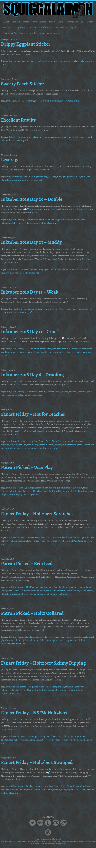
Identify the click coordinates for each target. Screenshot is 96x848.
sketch (35, 222)
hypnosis (14, 352)
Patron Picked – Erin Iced (27, 563)
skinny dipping (78, 690)
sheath (75, 136)
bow (28, 219)
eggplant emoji (34, 61)
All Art (6, 21)
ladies (14, 222)
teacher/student (31, 448)
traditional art (45, 222)
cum (26, 176)
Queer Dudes (87, 21)
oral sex (50, 739)
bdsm (13, 219)
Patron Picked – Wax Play (27, 467)
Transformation (46, 27)
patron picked (69, 491)
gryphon (71, 176)
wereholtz (48, 593)
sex (19, 180)
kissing (35, 444)
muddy (4, 272)
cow (54, 348)
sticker (75, 61)
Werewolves (61, 27)
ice (47, 590)
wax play (31, 494)
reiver (88, 308)
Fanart (52, 21)
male (46, 136)
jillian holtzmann (18, 444)
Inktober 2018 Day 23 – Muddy (31, 242)
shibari (27, 222)
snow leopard (86, 136)
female (54, 219)
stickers (82, 61)
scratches (62, 540)
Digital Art (74, 27)
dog (45, 176)
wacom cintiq (72, 100)
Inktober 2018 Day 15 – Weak (29, 292)
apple (13, 308)
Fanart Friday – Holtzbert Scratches (37, 513)
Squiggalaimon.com (49, 32)
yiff (26, 140)
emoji (44, 61)
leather (37, 789)
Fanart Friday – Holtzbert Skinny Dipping (43, 663)
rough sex (44, 540)
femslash (82, 348)
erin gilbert (33, 441)
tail (2, 140)
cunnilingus (33, 736)
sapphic (86, 444)
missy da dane (76, 269)
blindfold (30, 587)
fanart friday (51, 441)
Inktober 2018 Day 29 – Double (31, 199)
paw (59, 136)
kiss (29, 444)
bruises (31, 537)
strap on (77, 352)
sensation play (15, 494)
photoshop (66, 61)
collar (36, 348)
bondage (21, 219)
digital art (15, 100)
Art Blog (34, 32)
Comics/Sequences (20, 21)
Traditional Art (10, 32)
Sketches (24, 32)
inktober (75, 219)
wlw (55, 222)
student (11, 448)
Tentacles (32, 27)
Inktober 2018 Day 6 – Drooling (32, 374)
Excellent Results (18, 120)
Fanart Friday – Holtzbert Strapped (37, 762)
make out (50, 444)
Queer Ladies (72, 21)
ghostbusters (64, 219)
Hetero (6, 27)
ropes (20, 222)
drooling (52, 176)
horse (62, 308)
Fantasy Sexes (18, 27)
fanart (41, 441)
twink (7, 140)
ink (52, 269)
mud (86, 269)
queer (14, 180)
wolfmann (63, 593)
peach (30, 100)
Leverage (10, 159)
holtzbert (5, 444)
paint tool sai (54, 61)
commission (22, 136)
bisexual (15, 441)
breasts (34, 219)
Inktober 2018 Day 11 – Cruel (29, 331)
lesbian (59, 491)
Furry (34, 21)
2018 (8, 61)
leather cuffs (46, 789)
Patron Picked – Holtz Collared (32, 613)
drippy (14, 61)
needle (53, 136)
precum (81, 308)
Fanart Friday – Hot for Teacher (33, 414)
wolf (37, 180)
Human (42, 21)
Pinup (60, 21)
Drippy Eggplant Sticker (25, 44)
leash (36, 352)
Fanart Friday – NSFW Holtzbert (34, 712)
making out (60, 444)
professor (71, 444)
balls (13, 136)
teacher (19, 448)
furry (41, 136)
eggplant (22, 61)
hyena (46, 269)
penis (88, 176)
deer (59, 348)
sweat (62, 100)
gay (64, 176)
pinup (11, 272)
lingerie (43, 352)
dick (31, 176)
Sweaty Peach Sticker (22, 83)
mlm (83, 176)
